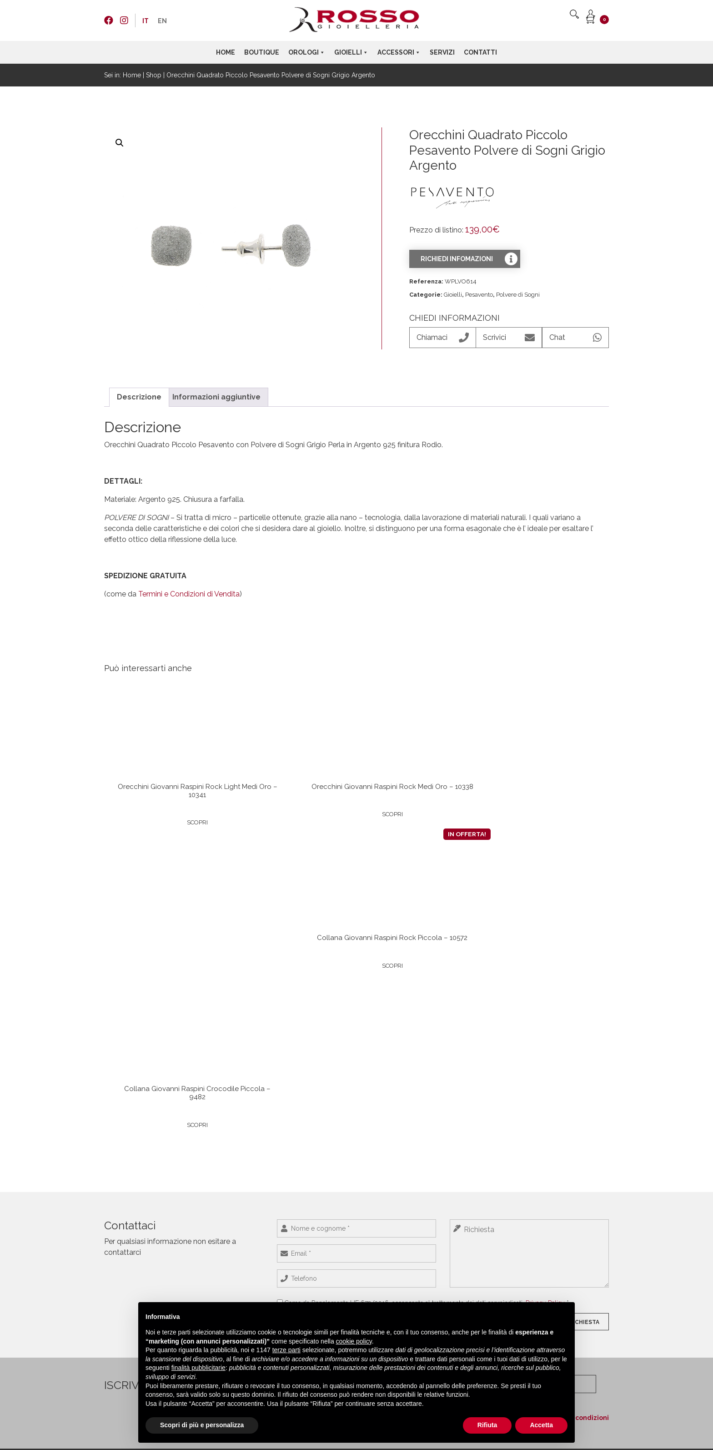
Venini (423, 1192)
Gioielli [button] (351, 52)
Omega (218, 1240)
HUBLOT (219, 1202)
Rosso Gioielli (329, 1230)
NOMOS (219, 1211)
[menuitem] (145, 21)
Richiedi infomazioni (457, 259)
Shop (153, 75)
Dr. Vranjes (429, 1221)
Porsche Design (229, 1268)
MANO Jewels (330, 1211)
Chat (576, 338)
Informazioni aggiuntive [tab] (216, 397)
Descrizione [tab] (139, 397)
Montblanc (429, 1202)
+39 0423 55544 (552, 1219)
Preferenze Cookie (128, 1249)
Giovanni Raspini (333, 1240)
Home (225, 52)
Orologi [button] (306, 52)
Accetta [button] (541, 1425)
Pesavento (479, 294)
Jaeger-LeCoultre (231, 1221)
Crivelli (320, 1202)
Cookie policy (122, 1240)
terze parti (286, 1350)
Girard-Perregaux (231, 1259)
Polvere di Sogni (518, 294)
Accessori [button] (399, 52)
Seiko (215, 1249)
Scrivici (508, 338)
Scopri (159, 834)
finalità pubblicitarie (198, 1367)
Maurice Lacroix (229, 1230)
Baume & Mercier (231, 1277)
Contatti (480, 52)
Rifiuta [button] (487, 1425)
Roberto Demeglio (336, 1249)
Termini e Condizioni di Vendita (189, 594)
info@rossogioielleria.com (565, 1228)
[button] (119, 143)
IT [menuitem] (145, 21)
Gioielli (453, 294)
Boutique (261, 52)
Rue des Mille (329, 1259)
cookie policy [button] (354, 1341)
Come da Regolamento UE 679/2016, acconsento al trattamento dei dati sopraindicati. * (427, 1019)
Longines (220, 1192)
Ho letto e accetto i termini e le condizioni (538, 1116)
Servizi (442, 52)
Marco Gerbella (332, 1221)
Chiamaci (442, 338)
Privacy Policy (545, 1019)
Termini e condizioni (131, 1221)
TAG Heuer (222, 1287)
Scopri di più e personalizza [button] (202, 1425)
